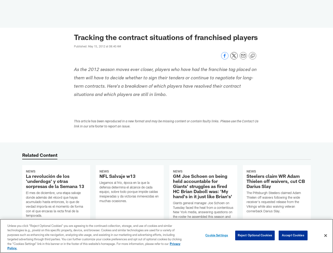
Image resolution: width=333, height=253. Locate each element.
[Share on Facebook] (224, 58)
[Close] (326, 236)
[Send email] (243, 58)
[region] (166, 236)
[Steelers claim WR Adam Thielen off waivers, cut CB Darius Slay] (277, 192)
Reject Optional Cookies (255, 235)
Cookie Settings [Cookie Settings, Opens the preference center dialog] (216, 235)
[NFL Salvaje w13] (130, 187)
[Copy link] (252, 56)
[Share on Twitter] (234, 58)
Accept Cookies (293, 235)
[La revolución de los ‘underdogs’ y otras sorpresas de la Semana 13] (56, 194)
